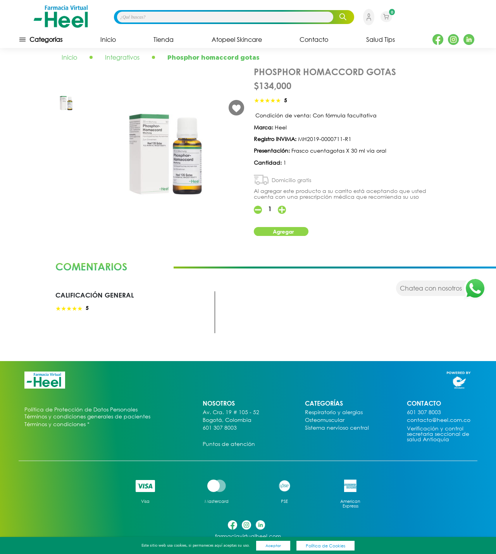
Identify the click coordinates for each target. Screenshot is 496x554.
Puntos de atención (229, 444)
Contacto (314, 39)
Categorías (40, 39)
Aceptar (273, 545)
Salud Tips (380, 39)
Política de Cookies (325, 545)
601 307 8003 (220, 428)
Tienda (163, 39)
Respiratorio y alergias (334, 412)
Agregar (283, 231)
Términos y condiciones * (57, 424)
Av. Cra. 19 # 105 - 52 (231, 412)
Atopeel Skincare (237, 39)
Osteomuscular (324, 420)
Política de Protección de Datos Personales (81, 410)
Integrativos (122, 57)
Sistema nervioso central (337, 428)
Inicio (108, 39)
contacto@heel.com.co (438, 420)
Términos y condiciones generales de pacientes (87, 416)
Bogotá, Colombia (227, 420)
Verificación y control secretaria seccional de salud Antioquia (438, 434)
